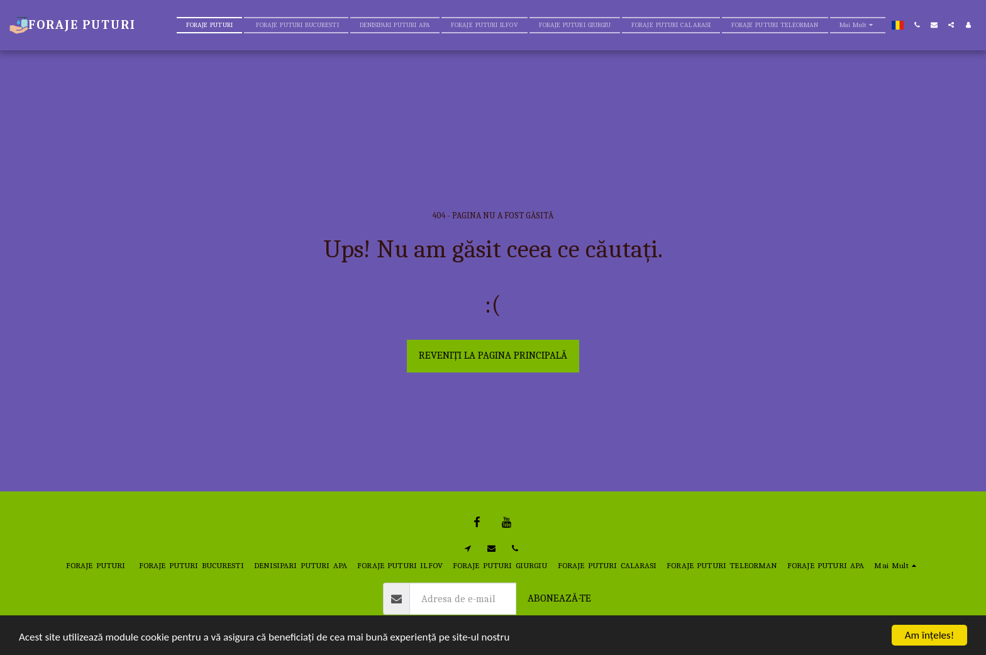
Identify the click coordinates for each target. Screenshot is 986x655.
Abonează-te (559, 598)
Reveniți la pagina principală (493, 355)
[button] (917, 24)
